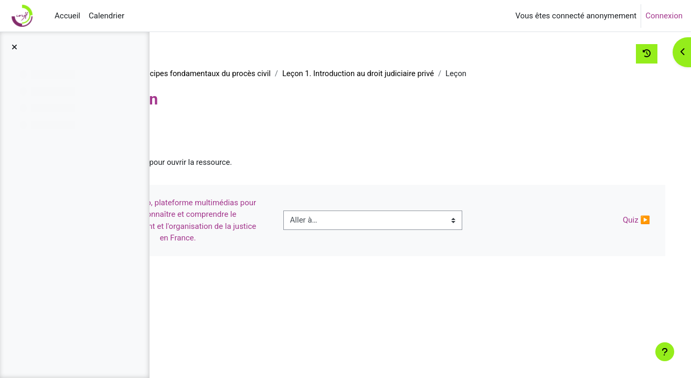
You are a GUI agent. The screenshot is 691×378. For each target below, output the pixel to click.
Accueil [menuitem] (67, 15)
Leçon (229, 162)
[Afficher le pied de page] (664, 351)
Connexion (664, 15)
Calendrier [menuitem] (106, 15)
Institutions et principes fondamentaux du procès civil (271, 73)
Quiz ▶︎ (624, 221)
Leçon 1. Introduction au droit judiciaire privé (455, 73)
